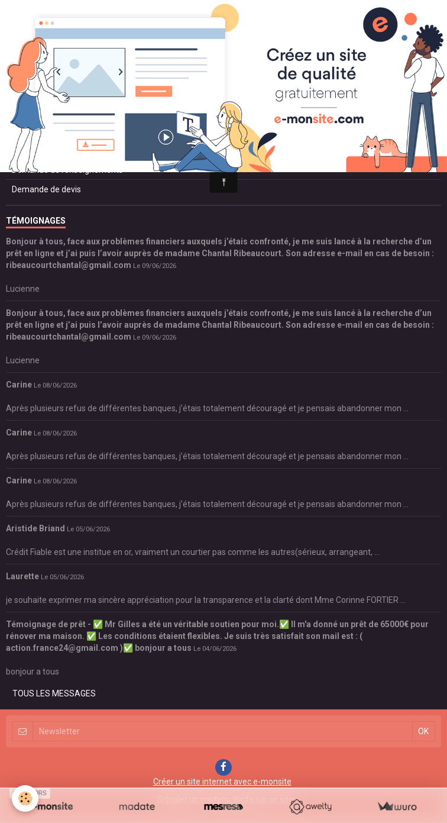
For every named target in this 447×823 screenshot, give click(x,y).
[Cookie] (25, 798)
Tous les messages (54, 693)
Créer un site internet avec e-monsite (222, 781)
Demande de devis (46, 189)
